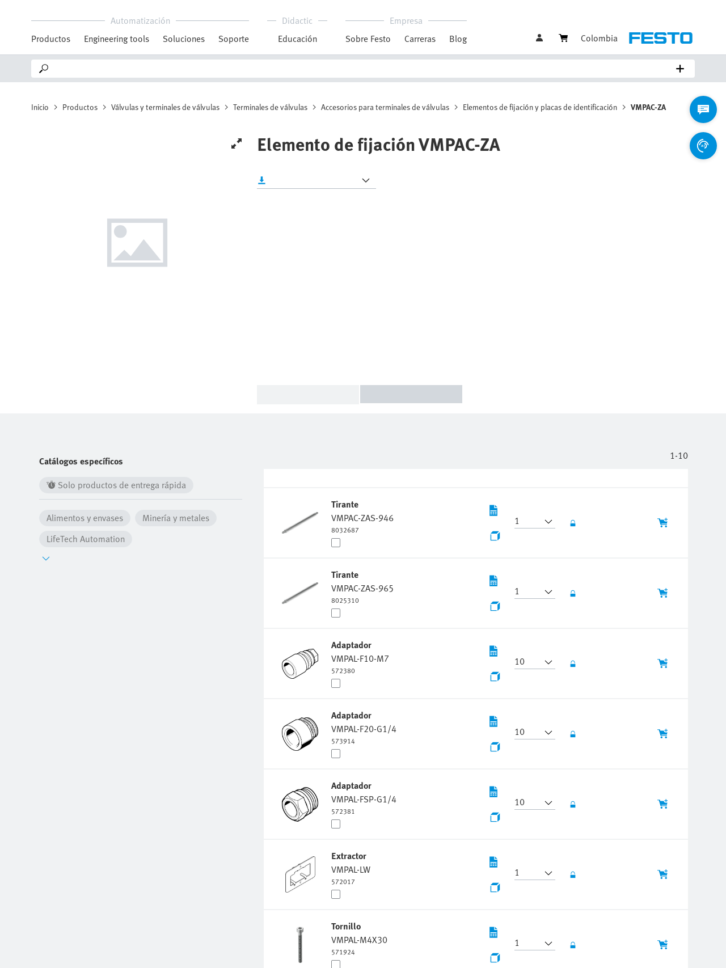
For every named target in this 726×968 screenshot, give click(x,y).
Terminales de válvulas (270, 107)
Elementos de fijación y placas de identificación (540, 107)
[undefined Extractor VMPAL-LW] (350, 867)
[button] (528, 522)
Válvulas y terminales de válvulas (165, 107)
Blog (458, 38)
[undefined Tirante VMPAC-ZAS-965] (362, 586)
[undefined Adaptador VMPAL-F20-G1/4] (363, 727)
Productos (80, 107)
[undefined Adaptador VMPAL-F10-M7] (360, 656)
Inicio (40, 107)
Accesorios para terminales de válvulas (385, 107)
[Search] (365, 68)
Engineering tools (116, 38)
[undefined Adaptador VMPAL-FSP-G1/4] (363, 797)
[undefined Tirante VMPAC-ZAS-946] (362, 516)
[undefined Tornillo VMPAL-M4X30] (359, 938)
